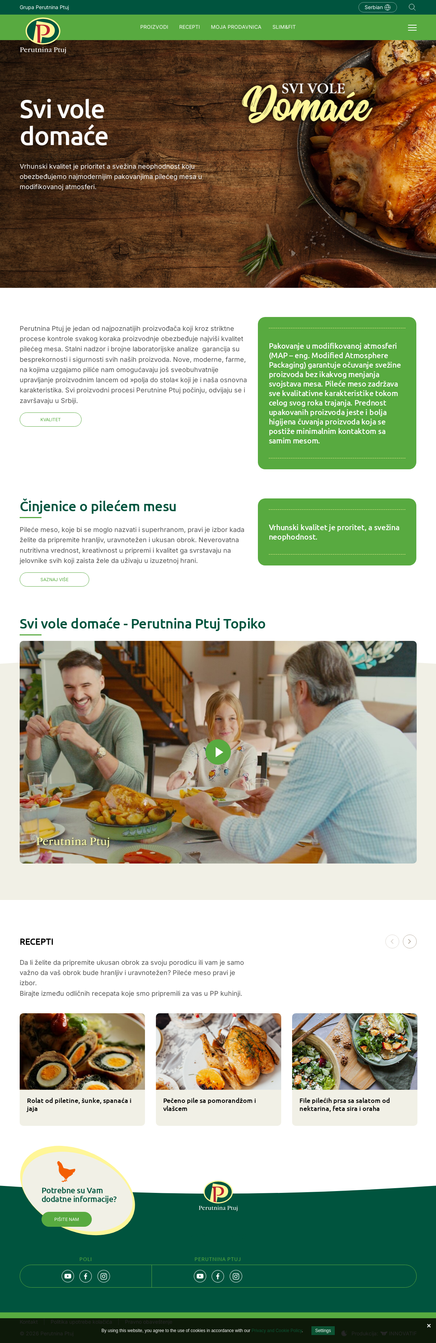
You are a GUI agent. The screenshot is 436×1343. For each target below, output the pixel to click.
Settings (323, 1330)
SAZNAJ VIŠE (54, 579)
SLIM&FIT (284, 27)
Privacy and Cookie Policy (277, 1330)
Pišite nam (66, 1219)
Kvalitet (50, 419)
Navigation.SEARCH (412, 7)
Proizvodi (154, 27)
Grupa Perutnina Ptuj (44, 7)
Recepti (189, 27)
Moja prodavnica (236, 27)
